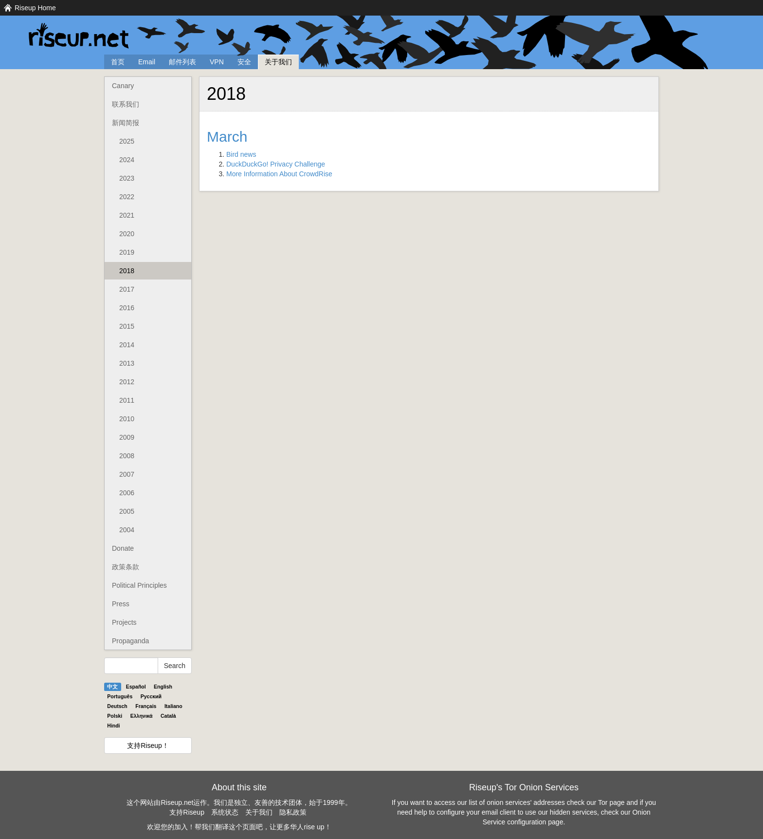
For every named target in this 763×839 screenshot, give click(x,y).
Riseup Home (35, 8)
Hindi (113, 725)
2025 (126, 141)
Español (136, 687)
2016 (126, 308)
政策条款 (125, 567)
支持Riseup (186, 812)
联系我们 (125, 104)
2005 (126, 511)
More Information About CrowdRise (279, 174)
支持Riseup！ (148, 745)
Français (145, 706)
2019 (126, 252)
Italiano (173, 706)
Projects (124, 622)
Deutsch (117, 706)
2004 (126, 530)
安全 (244, 62)
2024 (126, 160)
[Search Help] (131, 665)
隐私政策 (293, 812)
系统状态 (224, 812)
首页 (118, 62)
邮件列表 (182, 62)
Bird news (241, 154)
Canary (123, 86)
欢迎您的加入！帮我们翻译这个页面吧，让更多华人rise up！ (239, 827)
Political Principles (139, 585)
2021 (126, 215)
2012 (126, 382)
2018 (126, 271)
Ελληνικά (141, 716)
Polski (114, 716)
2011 (126, 400)
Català (168, 716)
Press (120, 604)
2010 (126, 419)
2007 (126, 474)
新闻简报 (125, 123)
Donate (123, 548)
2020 (126, 234)
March (227, 137)
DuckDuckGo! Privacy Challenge (275, 164)
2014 (126, 345)
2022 (126, 197)
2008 (126, 456)
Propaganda (130, 641)
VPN (217, 62)
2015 (126, 326)
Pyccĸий (151, 696)
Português (119, 696)
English (163, 687)
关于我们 (278, 62)
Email (146, 62)
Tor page (611, 802)
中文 (112, 687)
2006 (126, 493)
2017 (126, 289)
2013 (126, 363)
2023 (126, 178)
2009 (126, 437)
